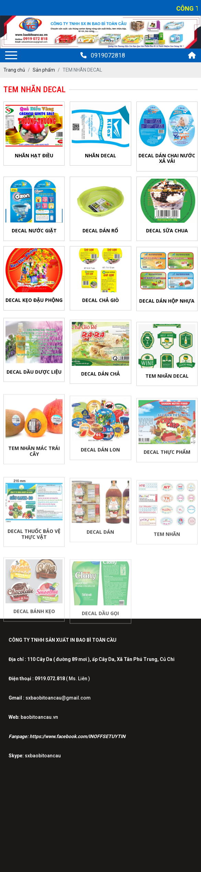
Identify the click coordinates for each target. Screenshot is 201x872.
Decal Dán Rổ (100, 230)
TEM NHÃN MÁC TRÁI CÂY (34, 456)
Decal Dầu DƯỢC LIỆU (34, 374)
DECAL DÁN (100, 538)
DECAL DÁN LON (100, 455)
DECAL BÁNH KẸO (34, 617)
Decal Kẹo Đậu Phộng (34, 300)
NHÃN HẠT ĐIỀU (34, 155)
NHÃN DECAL (100, 155)
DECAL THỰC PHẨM (167, 457)
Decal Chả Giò (100, 301)
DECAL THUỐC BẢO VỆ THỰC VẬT (34, 540)
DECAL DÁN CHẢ (100, 377)
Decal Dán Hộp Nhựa (166, 303)
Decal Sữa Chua (167, 230)
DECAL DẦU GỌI (100, 620)
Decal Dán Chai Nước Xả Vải (166, 158)
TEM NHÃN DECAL (167, 380)
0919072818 (102, 55)
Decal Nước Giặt (34, 230)
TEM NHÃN (167, 540)
